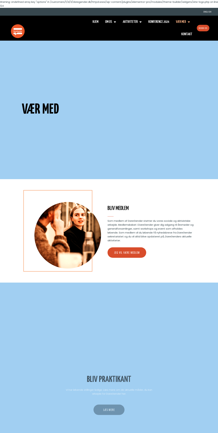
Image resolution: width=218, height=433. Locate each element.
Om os (110, 21)
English (207, 11)
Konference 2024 (158, 22)
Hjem (95, 22)
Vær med (183, 21)
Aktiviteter (132, 21)
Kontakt (186, 34)
